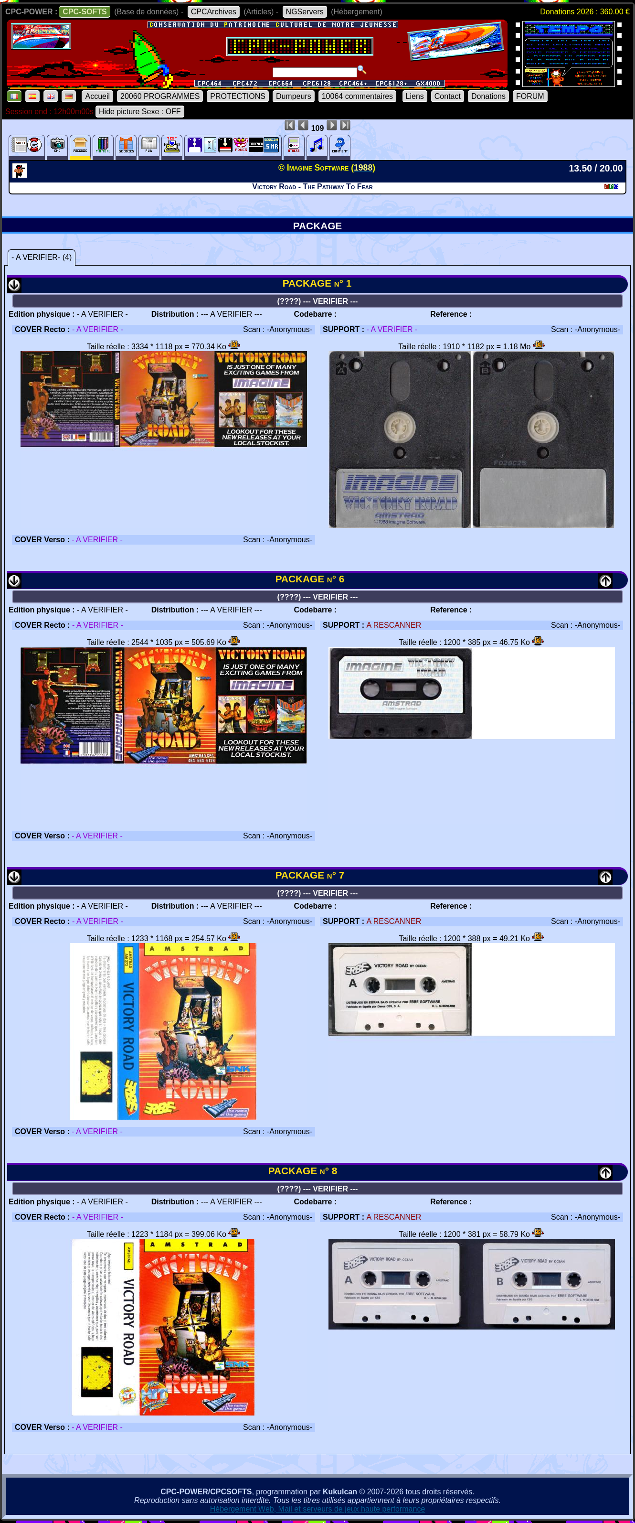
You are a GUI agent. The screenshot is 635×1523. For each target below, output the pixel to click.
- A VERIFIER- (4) (41, 257)
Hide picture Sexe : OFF (140, 111)
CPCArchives (213, 12)
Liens (415, 96)
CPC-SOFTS (84, 12)
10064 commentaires (357, 96)
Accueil (97, 96)
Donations (488, 96)
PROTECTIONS (237, 96)
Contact (447, 96)
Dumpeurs (293, 96)
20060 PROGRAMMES (160, 96)
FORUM (530, 96)
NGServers (305, 12)
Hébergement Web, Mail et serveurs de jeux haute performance (317, 1509)
